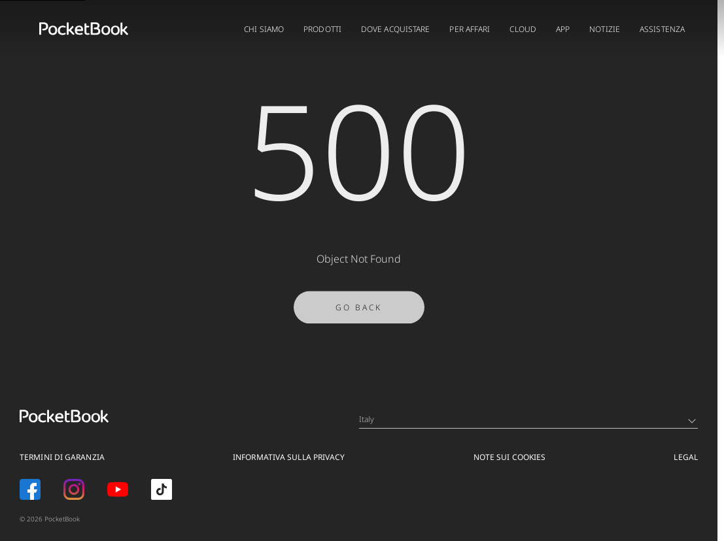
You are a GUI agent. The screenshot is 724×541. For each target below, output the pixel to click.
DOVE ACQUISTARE (395, 29)
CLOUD (522, 29)
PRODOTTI (322, 29)
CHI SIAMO (264, 29)
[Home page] (83, 28)
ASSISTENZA (662, 29)
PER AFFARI (469, 29)
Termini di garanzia (62, 457)
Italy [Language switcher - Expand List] (527, 419)
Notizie (604, 29)
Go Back (359, 311)
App (563, 29)
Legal (686, 457)
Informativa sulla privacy (289, 457)
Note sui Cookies (510, 457)
